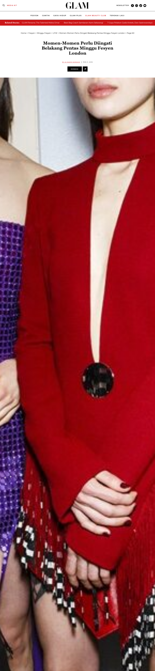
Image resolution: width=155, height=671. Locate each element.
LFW (55, 33)
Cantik (46, 15)
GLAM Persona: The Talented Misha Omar (41, 23)
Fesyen (35, 15)
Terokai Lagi (117, 15)
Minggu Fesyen (44, 33)
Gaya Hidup (59, 15)
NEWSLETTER (122, 5)
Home (23, 33)
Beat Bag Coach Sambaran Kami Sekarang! (83, 23)
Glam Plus (76, 15)
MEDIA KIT (12, 5)
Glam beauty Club (95, 15)
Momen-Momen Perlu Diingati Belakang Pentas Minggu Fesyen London (92, 33)
